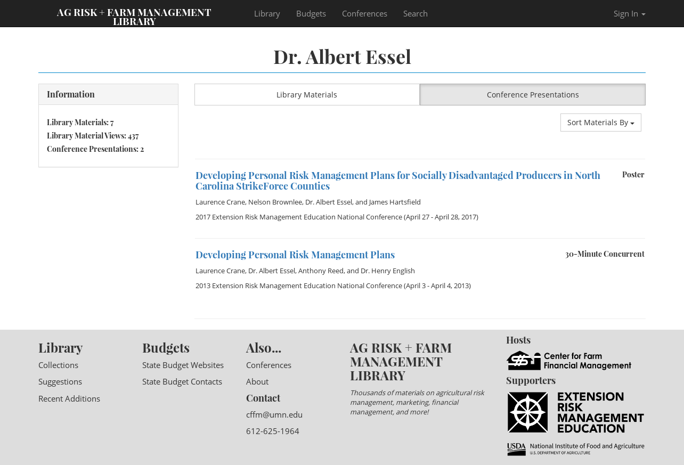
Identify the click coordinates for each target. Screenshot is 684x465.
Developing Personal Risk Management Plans (295, 254)
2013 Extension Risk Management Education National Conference (299, 285)
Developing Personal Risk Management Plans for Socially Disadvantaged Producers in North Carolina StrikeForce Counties (398, 180)
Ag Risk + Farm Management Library (134, 16)
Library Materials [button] (306, 94)
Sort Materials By (600, 122)
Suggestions (60, 381)
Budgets (311, 13)
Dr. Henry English (388, 270)
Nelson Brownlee (275, 202)
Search (415, 13)
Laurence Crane (220, 202)
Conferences (364, 13)
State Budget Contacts (182, 381)
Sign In (630, 13)
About (257, 381)
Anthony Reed (321, 270)
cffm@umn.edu (274, 414)
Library (267, 13)
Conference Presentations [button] (533, 94)
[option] (420, 198)
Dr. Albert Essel (328, 202)
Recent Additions (69, 398)
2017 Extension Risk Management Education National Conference (299, 217)
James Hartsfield (395, 202)
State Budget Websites (183, 365)
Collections (58, 365)
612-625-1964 (272, 431)
